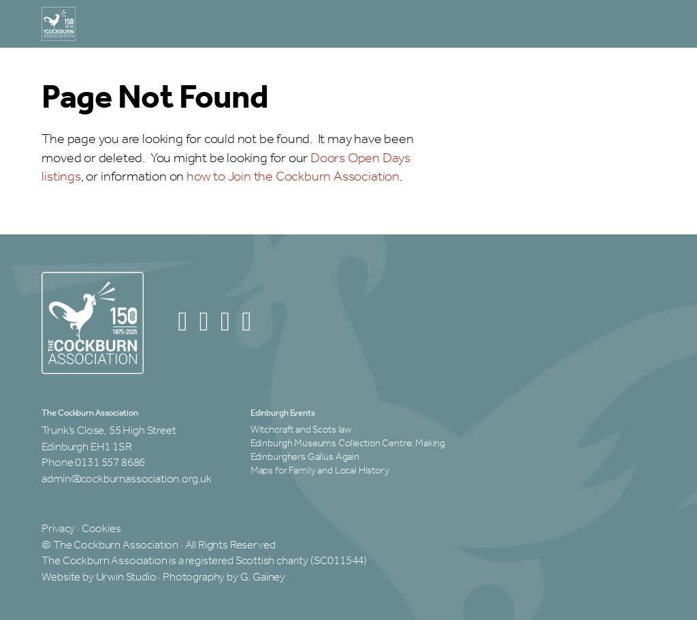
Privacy (58, 529)
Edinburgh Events (282, 413)
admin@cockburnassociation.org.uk (127, 479)
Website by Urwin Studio (99, 577)
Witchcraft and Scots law (300, 430)
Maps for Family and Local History (319, 471)
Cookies (101, 529)
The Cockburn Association (89, 413)
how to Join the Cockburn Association (293, 176)
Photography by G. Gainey (224, 577)
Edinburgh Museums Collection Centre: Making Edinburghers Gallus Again (347, 450)
